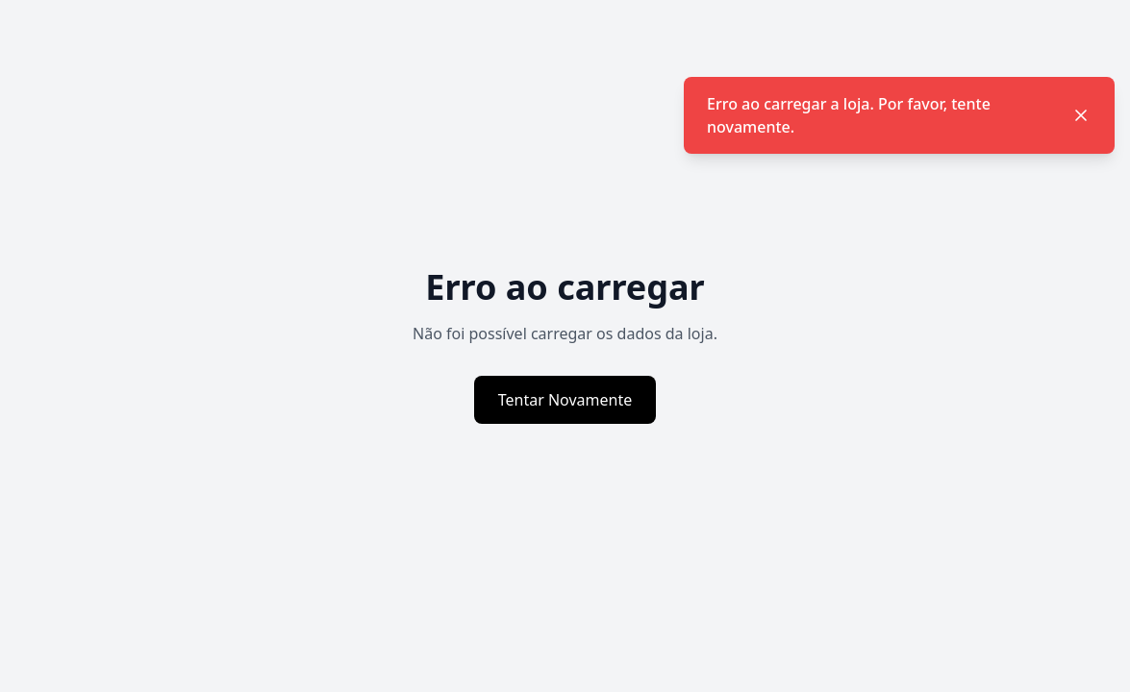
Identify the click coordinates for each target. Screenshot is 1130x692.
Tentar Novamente (565, 399)
